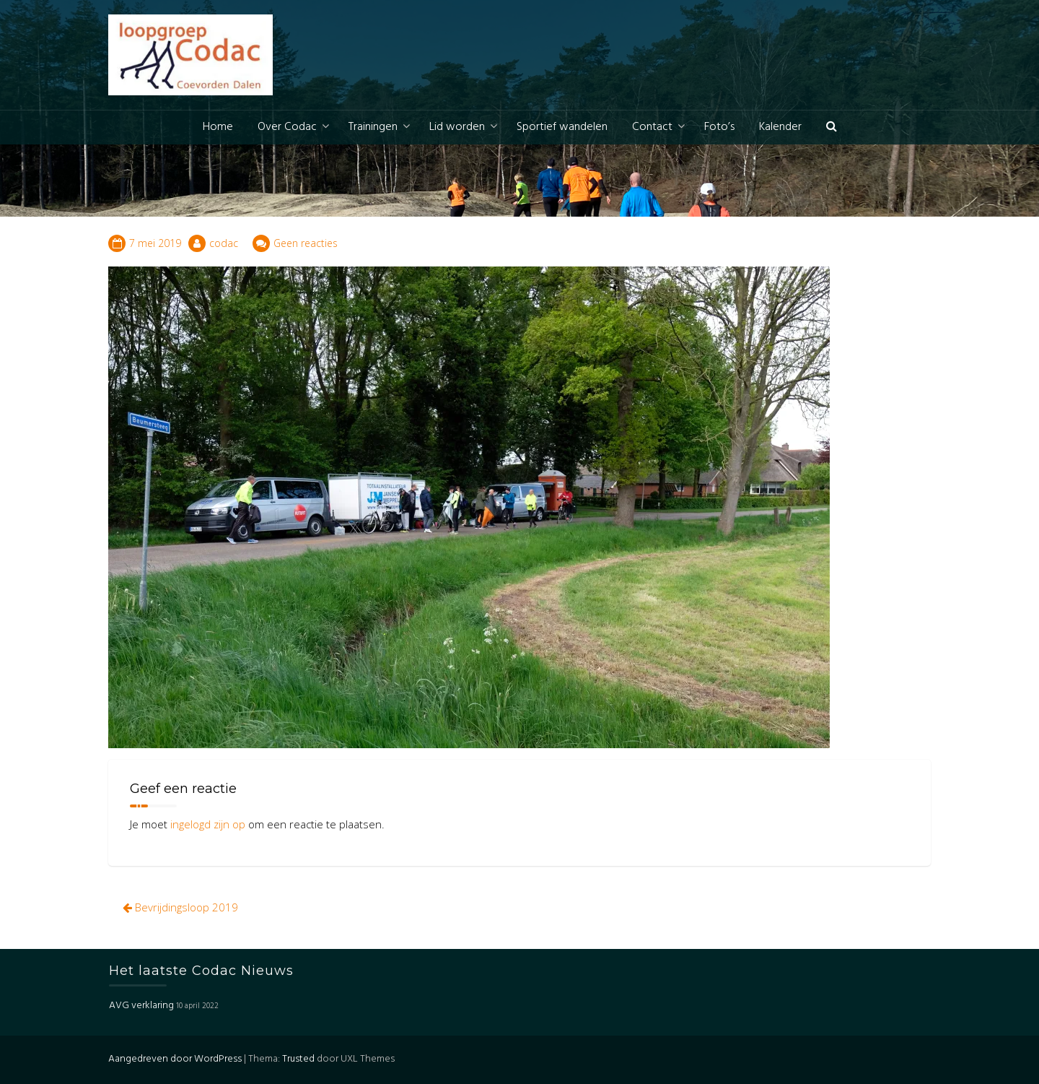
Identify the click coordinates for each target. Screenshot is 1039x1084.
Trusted (298, 1059)
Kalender (780, 127)
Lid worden (457, 127)
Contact (652, 127)
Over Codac (287, 127)
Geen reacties (305, 243)
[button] (831, 127)
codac (223, 243)
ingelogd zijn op (207, 824)
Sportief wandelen (562, 127)
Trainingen (373, 127)
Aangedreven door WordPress (175, 1059)
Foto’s (719, 127)
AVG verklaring (141, 1005)
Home (218, 127)
